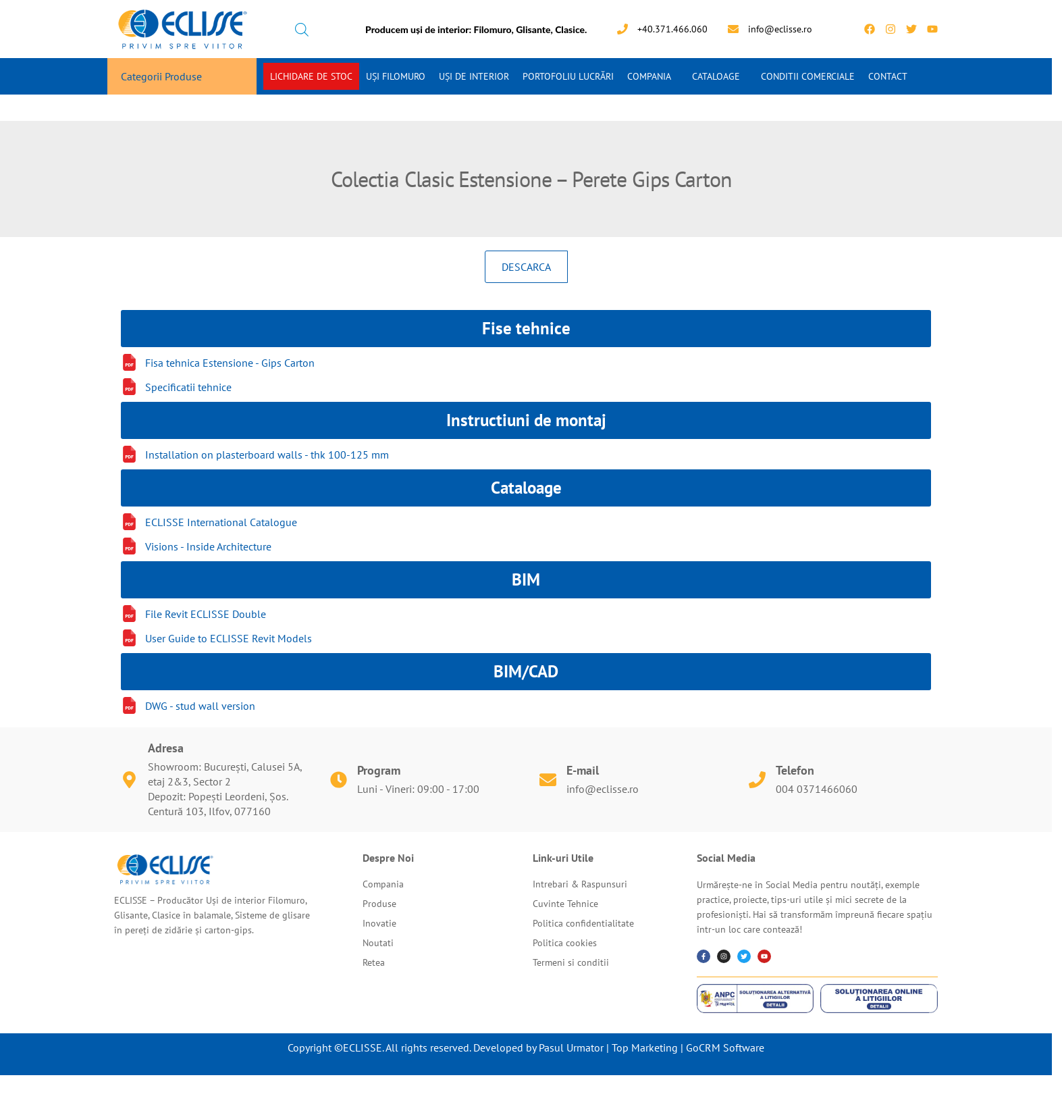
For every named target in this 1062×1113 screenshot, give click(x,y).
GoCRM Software (725, 1047)
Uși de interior (474, 76)
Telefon (795, 770)
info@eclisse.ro (602, 789)
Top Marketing (645, 1047)
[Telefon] (757, 779)
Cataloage (716, 76)
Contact (887, 76)
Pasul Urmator (571, 1047)
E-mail (582, 770)
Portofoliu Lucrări (568, 76)
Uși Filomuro (395, 76)
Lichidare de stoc (311, 76)
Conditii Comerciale (808, 76)
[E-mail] (547, 779)
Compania (649, 76)
